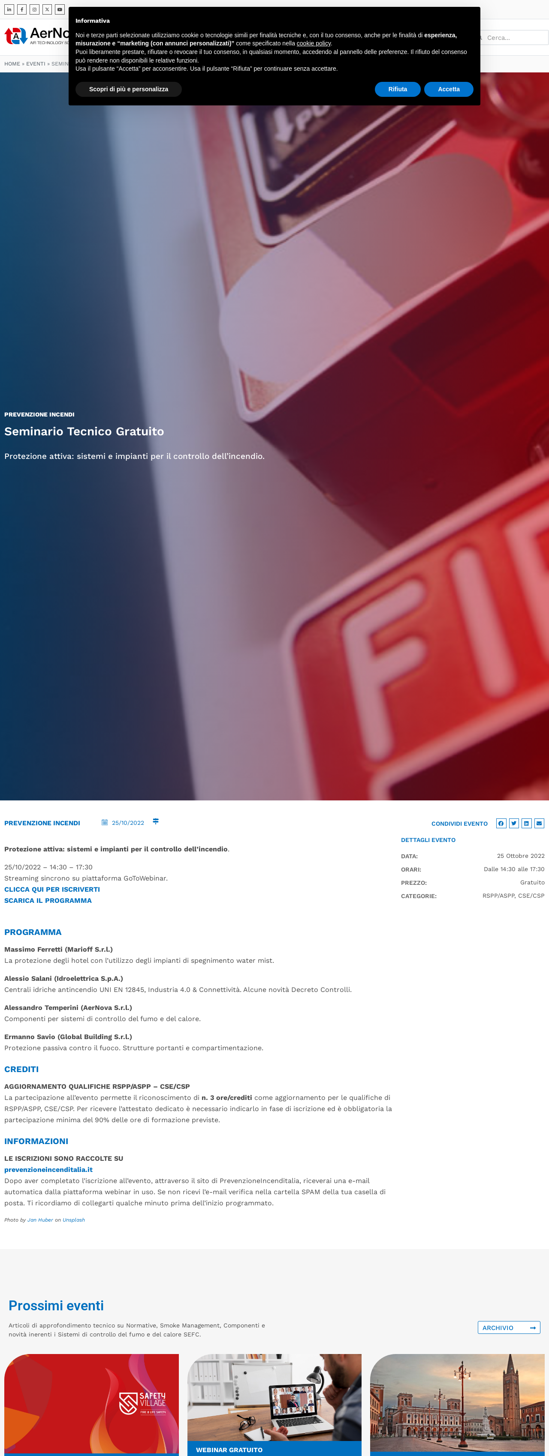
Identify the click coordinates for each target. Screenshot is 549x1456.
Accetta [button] (449, 89)
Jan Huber (40, 1220)
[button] (501, 823)
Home (12, 63)
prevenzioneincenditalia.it (48, 1169)
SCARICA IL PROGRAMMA (48, 900)
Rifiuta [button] (398, 89)
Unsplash (74, 1220)
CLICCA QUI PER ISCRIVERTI (52, 889)
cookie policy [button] (314, 43)
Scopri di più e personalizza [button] (128, 89)
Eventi (35, 63)
